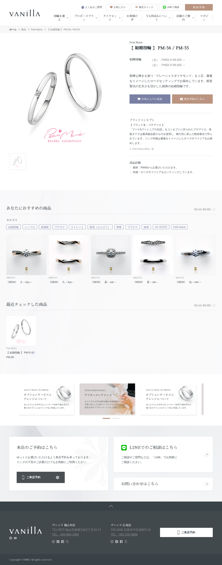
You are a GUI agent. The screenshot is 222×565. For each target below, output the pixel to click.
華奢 (119, 227)
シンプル (30, 227)
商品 (23, 29)
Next (212, 398)
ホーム (12, 29)
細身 (146, 227)
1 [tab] (106, 418)
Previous (9, 398)
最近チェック (144, 7)
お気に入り (118, 7)
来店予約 (199, 7)
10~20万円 (161, 227)
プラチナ (60, 227)
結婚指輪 (13, 227)
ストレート (77, 227)
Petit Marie (36, 29)
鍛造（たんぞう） (100, 227)
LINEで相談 (171, 7)
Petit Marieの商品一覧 (142, 149)
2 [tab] (115, 418)
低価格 (45, 227)
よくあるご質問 (91, 7)
